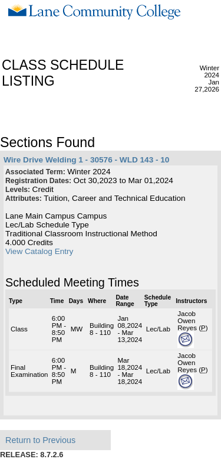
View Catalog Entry (39, 251)
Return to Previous (40, 440)
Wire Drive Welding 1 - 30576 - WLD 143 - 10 (86, 159)
